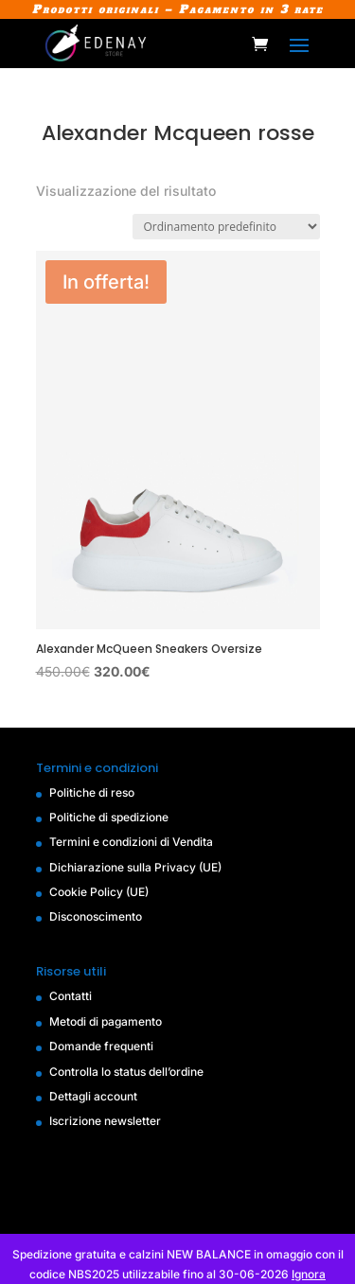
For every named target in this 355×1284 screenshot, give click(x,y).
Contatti (70, 996)
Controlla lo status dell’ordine (126, 1071)
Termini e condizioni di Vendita (131, 842)
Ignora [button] (309, 1274)
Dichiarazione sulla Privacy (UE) (135, 867)
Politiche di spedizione (109, 817)
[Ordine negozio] (226, 226)
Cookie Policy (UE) (99, 892)
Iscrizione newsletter (105, 1121)
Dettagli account (93, 1096)
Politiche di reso (91, 792)
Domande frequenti (101, 1046)
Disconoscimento (95, 916)
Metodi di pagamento (105, 1021)
